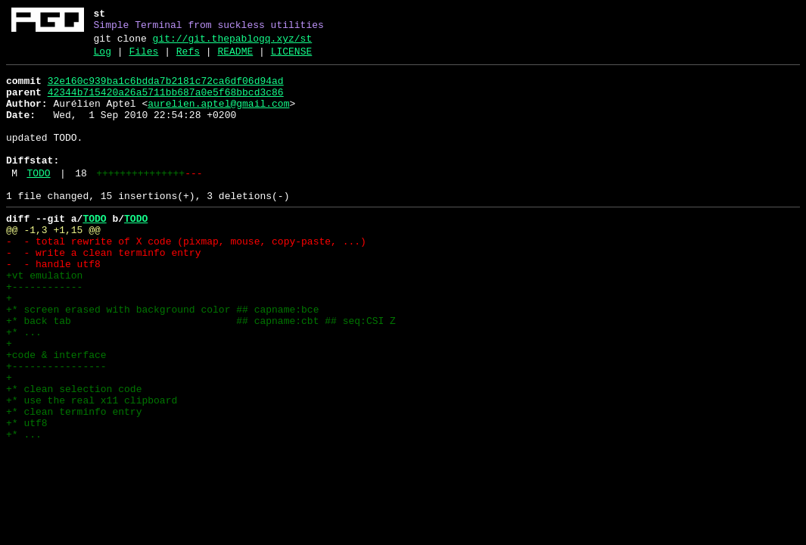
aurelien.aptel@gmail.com (218, 117)
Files (143, 58)
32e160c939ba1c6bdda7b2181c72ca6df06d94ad (166, 90)
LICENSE (292, 58)
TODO (38, 200)
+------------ (44, 332)
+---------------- (56, 427)
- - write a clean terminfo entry (103, 291)
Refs (188, 58)
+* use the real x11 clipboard (91, 468)
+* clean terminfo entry (74, 482)
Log (102, 58)
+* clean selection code (74, 455)
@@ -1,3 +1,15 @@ (53, 264)
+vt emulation (44, 318)
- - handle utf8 (56, 305)
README (235, 58)
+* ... (24, 387)
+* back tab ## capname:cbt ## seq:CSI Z (201, 373)
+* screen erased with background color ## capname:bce (162, 359)
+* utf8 (27, 496)
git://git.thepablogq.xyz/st (233, 43)
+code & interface (56, 414)
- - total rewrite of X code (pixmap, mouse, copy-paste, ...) (186, 278)
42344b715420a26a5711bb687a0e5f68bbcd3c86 (166, 104)
